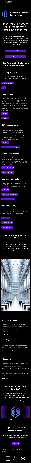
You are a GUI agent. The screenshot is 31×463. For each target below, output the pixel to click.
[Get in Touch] (15, 443)
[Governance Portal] (7, 222)
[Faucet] (4, 88)
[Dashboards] (5, 142)
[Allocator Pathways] (8, 83)
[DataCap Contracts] (7, 227)
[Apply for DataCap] (15, 51)
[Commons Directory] (8, 172)
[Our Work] (15, 57)
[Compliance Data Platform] (10, 194)
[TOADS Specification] (8, 168)
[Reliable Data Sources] (8, 199)
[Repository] (5, 118)
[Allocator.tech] (6, 218)
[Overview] (5, 113)
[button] (1, 2)
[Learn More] (5, 334)
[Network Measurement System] (11, 147)
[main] (15, 27)
